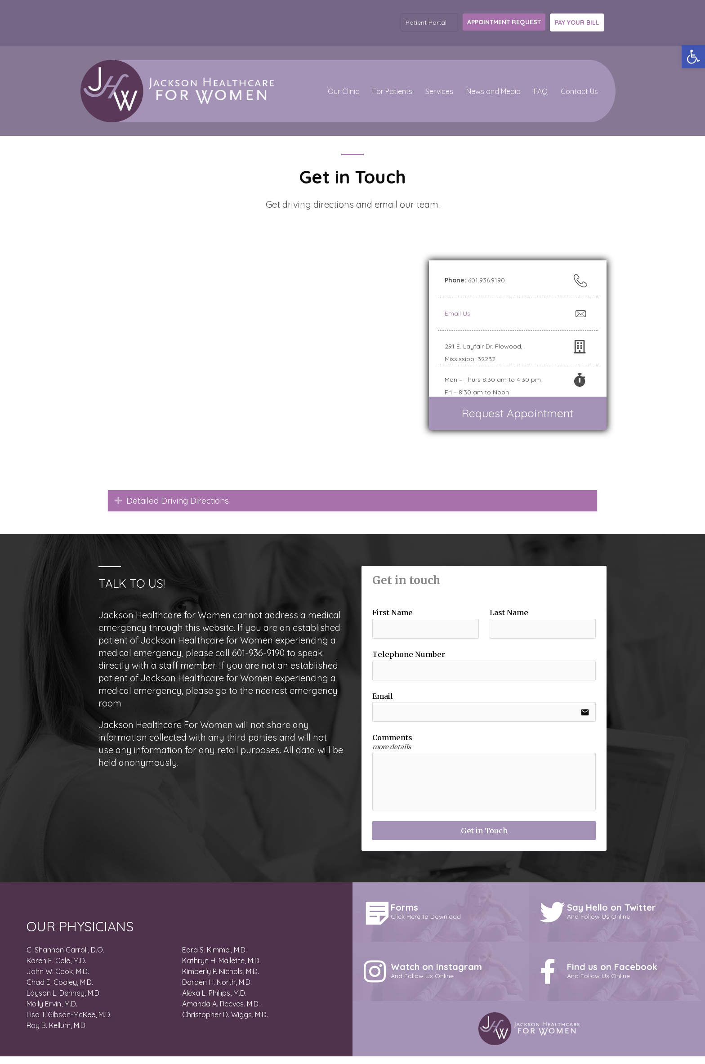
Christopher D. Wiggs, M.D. (225, 1022)
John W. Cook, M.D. (58, 979)
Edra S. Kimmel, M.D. (214, 957)
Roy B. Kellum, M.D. (57, 1033)
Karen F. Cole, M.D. (56, 968)
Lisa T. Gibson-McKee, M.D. (69, 1022)
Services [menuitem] (439, 91)
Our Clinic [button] (343, 91)
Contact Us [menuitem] (579, 91)
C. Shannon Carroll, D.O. (65, 957)
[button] (693, 56)
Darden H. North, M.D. (217, 990)
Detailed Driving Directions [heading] (182, 500)
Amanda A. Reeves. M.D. (221, 1011)
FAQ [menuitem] (541, 91)
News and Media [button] (493, 91)
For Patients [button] (392, 91)
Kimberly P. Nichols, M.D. (220, 979)
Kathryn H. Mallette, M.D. (221, 968)
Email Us (457, 313)
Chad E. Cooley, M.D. (60, 990)
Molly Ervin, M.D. (52, 1011)
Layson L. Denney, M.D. (64, 1001)
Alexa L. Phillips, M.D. (214, 1001)
